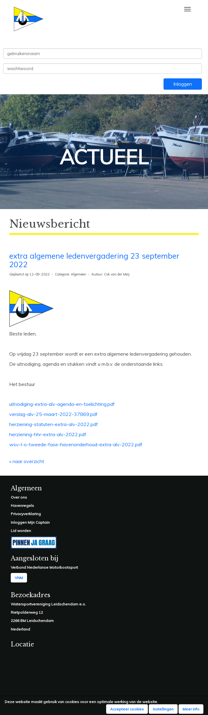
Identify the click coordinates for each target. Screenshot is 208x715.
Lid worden (21, 530)
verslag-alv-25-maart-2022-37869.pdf (53, 414)
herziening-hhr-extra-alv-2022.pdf (47, 434)
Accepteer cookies (127, 709)
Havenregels (22, 505)
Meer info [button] (191, 709)
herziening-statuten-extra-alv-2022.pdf (53, 424)
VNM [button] (19, 577)
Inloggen (182, 84)
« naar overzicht (26, 461)
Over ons (19, 497)
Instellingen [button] (163, 709)
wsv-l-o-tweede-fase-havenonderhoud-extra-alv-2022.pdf (75, 444)
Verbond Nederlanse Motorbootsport (44, 567)
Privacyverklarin (24, 513)
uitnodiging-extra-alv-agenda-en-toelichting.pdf (62, 404)
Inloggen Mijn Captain (30, 522)
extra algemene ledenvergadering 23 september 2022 (94, 260)
